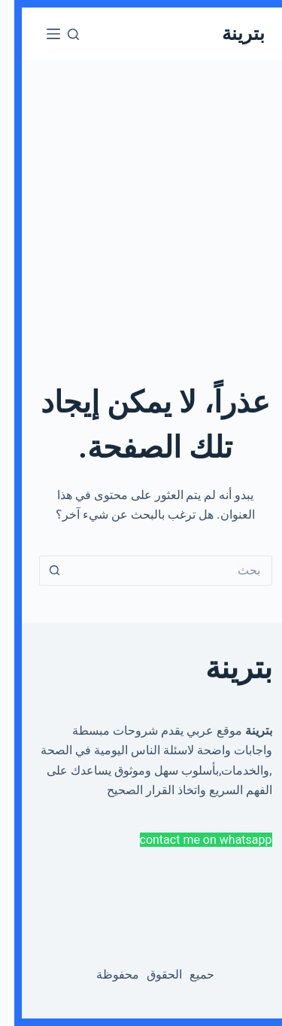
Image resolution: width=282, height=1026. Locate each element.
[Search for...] (156, 571)
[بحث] (59, 34)
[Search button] (40, 571)
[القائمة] (39, 34)
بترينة (229, 33)
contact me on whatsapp (192, 840)
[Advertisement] (141, 201)
